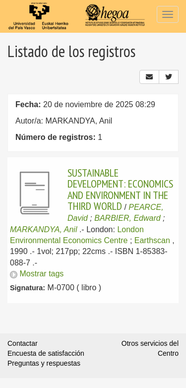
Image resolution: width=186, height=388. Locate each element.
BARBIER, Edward (127, 218)
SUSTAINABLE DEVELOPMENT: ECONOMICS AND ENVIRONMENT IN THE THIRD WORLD (120, 189)
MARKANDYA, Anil (43, 229)
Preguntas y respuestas (43, 363)
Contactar (22, 343)
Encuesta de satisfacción (45, 353)
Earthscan (152, 240)
